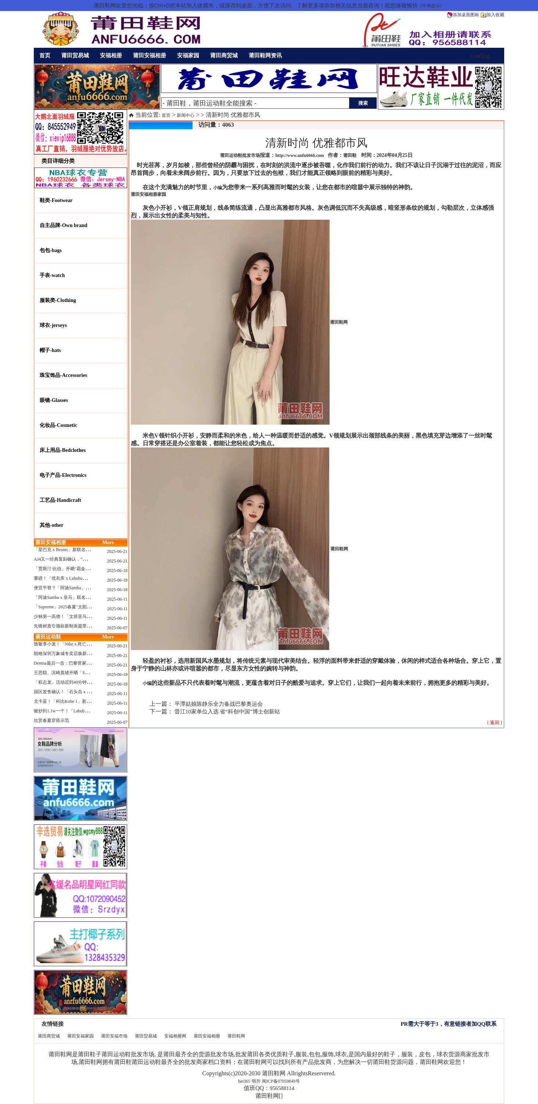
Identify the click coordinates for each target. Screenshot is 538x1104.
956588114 (282, 1088)
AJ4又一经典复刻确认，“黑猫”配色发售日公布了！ (83, 559)
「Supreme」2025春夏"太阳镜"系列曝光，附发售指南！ (87, 606)
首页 (44, 55)
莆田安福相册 (149, 55)
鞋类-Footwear (56, 200)
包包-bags (51, 250)
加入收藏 (492, 14)
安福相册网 (175, 1036)
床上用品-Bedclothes (63, 450)
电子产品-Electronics (63, 475)
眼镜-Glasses (54, 400)
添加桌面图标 (463, 14)
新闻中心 (185, 115)
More (108, 542)
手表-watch (52, 275)
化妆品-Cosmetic (58, 425)
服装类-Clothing (58, 300)
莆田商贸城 (224, 55)
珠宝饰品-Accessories (63, 375)
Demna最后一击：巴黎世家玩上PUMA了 (73, 663)
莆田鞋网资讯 (265, 55)
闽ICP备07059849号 (281, 1081)
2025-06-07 (117, 627)
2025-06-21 (117, 551)
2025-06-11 (117, 599)
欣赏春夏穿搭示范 (51, 720)
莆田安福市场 (114, 1036)
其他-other (52, 525)
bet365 (244, 1081)
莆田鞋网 (236, 1036)
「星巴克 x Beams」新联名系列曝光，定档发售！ (82, 549)
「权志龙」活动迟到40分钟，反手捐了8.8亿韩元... (82, 682)
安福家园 (188, 55)
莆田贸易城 (75, 55)
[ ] (494, 722)
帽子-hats (50, 350)
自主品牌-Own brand (63, 225)
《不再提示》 (431, 5)
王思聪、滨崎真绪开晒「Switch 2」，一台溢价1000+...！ (88, 672)
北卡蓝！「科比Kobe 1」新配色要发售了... (75, 701)
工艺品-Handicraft (60, 500)
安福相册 (111, 55)
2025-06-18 (117, 570)
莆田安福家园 (80, 1036)
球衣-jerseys (53, 325)
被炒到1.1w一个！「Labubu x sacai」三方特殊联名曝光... (88, 710)
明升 (256, 1081)
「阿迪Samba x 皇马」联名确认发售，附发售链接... (83, 597)
